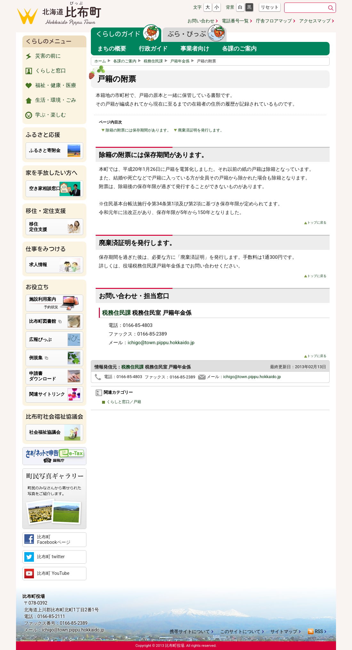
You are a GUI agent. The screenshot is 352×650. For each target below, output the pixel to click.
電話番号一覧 (235, 20)
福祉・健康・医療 (50, 86)
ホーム (103, 61)
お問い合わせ (201, 20)
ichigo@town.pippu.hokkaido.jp (161, 342)
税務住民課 (156, 61)
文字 (197, 7)
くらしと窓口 (45, 71)
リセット (270, 7)
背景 (230, 7)
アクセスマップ (315, 20)
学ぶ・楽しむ (45, 115)
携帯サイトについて (190, 631)
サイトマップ (283, 631)
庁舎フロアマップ (274, 20)
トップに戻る (315, 222)
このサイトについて (240, 631)
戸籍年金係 (183, 61)
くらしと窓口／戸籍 (123, 402)
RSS (315, 631)
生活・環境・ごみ (50, 100)
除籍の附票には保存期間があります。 (136, 130)
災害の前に (42, 56)
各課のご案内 (128, 61)
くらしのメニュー (49, 41)
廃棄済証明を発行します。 (199, 130)
